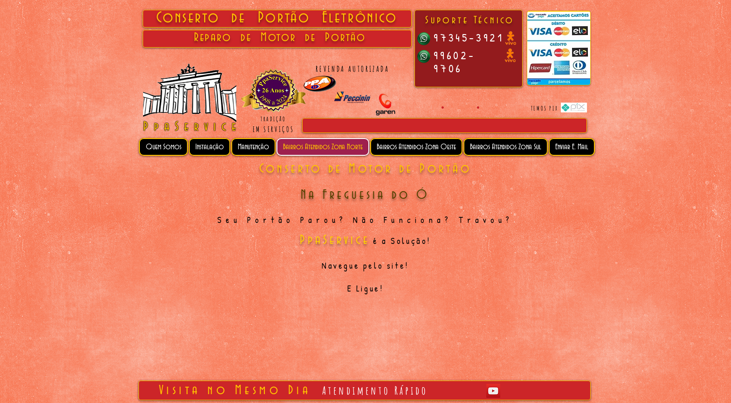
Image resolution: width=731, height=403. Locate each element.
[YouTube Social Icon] (493, 391)
